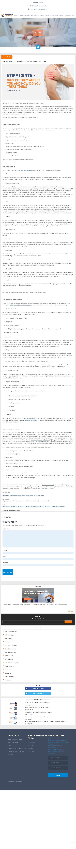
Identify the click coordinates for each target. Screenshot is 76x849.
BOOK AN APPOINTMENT (57, 15)
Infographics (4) (9, 659)
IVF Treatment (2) (9, 655)
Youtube (31, 751)
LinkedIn (31, 748)
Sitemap (10, 754)
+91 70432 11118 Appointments (38, 6)
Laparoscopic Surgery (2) (11, 645)
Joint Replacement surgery (29, 420)
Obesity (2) (7, 642)
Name (5, 550)
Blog (73, 15)
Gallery (42, 15)
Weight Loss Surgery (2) (11, 631)
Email (5, 556)
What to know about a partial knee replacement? (37, 707)
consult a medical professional (40, 440)
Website (5, 562)
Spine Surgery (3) (9, 635)
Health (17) (7, 669)
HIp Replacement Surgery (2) (12, 662)
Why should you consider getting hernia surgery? (37, 717)
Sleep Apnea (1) (9, 638)
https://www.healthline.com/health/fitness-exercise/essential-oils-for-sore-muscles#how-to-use (34, 506)
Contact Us (68, 15)
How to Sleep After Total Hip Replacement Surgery (37, 702)
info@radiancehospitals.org (38, 9)
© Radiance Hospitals (15, 781)
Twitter (31, 745)
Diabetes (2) (8, 673)
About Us (16, 15)
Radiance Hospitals (48, 485)
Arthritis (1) (7, 680)
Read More (70, 611)
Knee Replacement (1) (10, 649)
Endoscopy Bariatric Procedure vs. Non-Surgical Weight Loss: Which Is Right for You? (46, 721)
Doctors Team (35, 15)
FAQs (9, 745)
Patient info (48, 15)
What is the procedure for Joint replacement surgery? (38, 712)
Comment (6, 529)
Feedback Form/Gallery (16, 751)
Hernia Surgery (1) (9, 666)
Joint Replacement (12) (10, 652)
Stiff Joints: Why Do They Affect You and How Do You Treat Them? (24, 61)
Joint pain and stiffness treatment (21, 305)
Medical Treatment (25, 15)
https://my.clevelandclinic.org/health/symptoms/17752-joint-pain (23, 495)
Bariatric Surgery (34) (10, 676)
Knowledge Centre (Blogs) (17, 748)
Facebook (31, 742)
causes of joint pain (26, 170)
